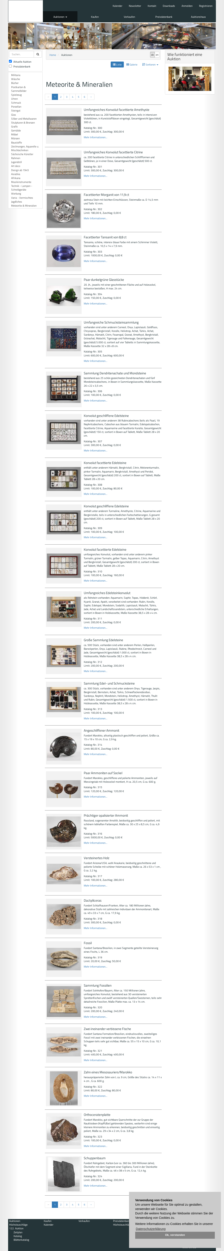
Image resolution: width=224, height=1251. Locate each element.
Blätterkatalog (21, 1240)
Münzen (15, 138)
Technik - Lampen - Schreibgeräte (21, 188)
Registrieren (205, 6)
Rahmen (15, 158)
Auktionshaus (198, 17)
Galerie (131, 64)
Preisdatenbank (163, 17)
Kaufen (95, 17)
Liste (117, 64)
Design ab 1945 (20, 170)
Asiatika (15, 174)
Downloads (169, 6)
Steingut (15, 110)
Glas (13, 115)
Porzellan (16, 106)
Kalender (117, 6)
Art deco (15, 166)
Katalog (18, 1236)
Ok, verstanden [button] (175, 1235)
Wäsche (15, 79)
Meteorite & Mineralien (24, 205)
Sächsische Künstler (22, 154)
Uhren (14, 99)
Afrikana (15, 178)
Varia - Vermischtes (22, 198)
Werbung (16, 193)
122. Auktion (16, 1228)
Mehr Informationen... (95, 137)
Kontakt (152, 6)
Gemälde (16, 130)
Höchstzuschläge (18, 1225)
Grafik (14, 126)
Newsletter (135, 6)
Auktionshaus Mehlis (25, 11)
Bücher (15, 83)
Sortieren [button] (150, 64)
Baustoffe (16, 142)
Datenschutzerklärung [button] (151, 1229)
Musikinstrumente (21, 182)
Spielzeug (16, 95)
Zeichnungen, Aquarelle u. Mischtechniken (25, 148)
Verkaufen (129, 17)
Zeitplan (18, 1232)
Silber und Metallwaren (24, 119)
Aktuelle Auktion (20, 62)
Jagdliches (16, 202)
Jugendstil (16, 162)
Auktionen (60, 17)
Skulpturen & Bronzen (23, 122)
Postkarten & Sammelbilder (18, 89)
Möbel (14, 134)
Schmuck (16, 103)
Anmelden (187, 6)
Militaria (15, 75)
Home (52, 55)
